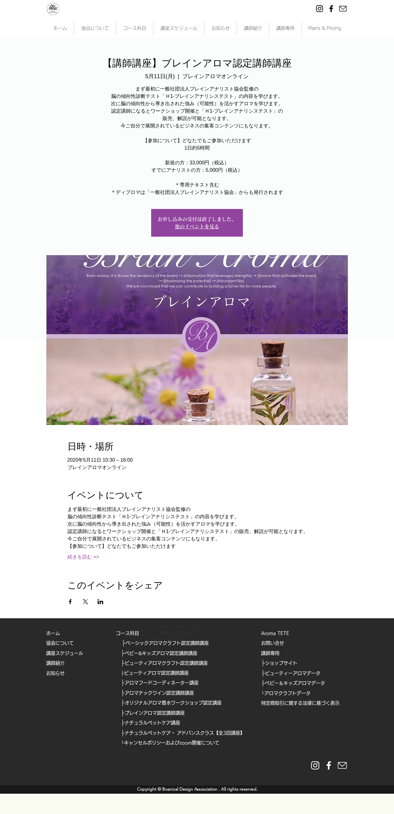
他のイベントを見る (197, 226)
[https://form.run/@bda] (342, 765)
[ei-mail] (343, 8)
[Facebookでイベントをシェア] (70, 601)
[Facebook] (331, 8)
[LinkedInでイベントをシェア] (100, 601)
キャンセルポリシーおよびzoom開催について (171, 742)
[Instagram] (319, 8)
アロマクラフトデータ (287, 693)
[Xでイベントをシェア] (85, 601)
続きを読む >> (83, 556)
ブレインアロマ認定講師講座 (155, 713)
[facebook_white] (328, 765)
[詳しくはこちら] (179, 633)
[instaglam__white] (315, 765)
